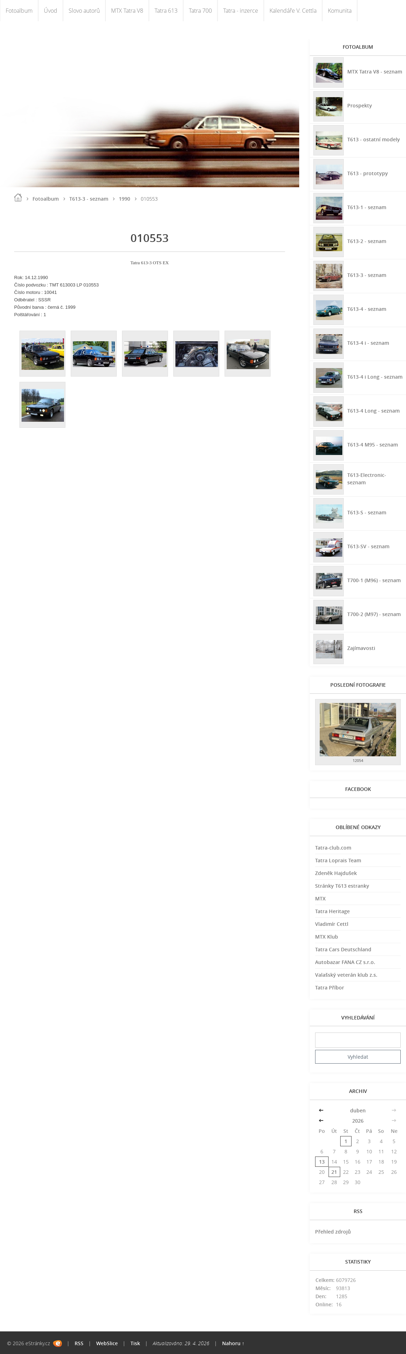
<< (322, 1110)
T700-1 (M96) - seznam (374, 580)
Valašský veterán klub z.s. (346, 974)
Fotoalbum (19, 10)
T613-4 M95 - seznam (372, 444)
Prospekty (359, 105)
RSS (79, 1343)
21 (334, 1172)
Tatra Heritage (332, 911)
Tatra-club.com (333, 847)
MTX (320, 898)
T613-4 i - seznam (368, 342)
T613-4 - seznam (366, 309)
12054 (358, 760)
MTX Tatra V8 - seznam (374, 71)
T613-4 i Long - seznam (374, 376)
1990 (124, 198)
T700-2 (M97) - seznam (374, 614)
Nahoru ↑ (233, 1343)
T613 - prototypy (367, 173)
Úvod (50, 10)
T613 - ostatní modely (373, 139)
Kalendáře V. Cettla (293, 10)
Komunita (340, 10)
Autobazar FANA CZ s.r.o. (345, 962)
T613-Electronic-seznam (366, 479)
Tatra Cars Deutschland (343, 949)
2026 (358, 1120)
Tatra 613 (166, 10)
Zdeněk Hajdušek (336, 873)
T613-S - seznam (366, 512)
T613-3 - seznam (88, 198)
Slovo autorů (84, 10)
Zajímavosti (361, 648)
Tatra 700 (200, 10)
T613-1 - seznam (366, 207)
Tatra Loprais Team (338, 860)
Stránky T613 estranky (342, 885)
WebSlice (107, 1343)
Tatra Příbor (329, 987)
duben (358, 1110)
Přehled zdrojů (333, 1231)
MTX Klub (326, 936)
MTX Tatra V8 (127, 10)
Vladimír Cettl (331, 924)
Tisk (135, 1343)
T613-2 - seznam (366, 241)
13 (322, 1161)
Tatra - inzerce (240, 10)
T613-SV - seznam (368, 546)
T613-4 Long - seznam (373, 410)
